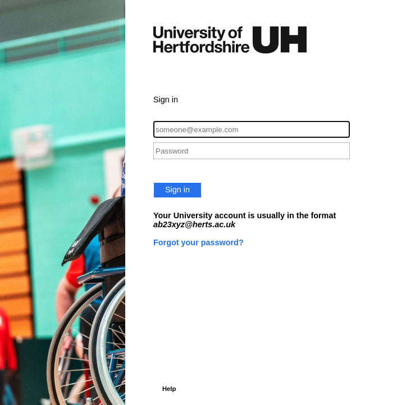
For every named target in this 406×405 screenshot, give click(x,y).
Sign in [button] (177, 189)
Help (169, 388)
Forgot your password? (198, 242)
